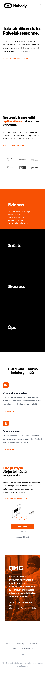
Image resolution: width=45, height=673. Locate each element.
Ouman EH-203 (22, 537)
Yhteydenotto (27, 648)
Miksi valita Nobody (12, 145)
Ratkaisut (34, 643)
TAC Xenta (22, 532)
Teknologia (21, 643)
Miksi (8, 643)
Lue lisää (7, 411)
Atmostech (22, 526)
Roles (13, 648)
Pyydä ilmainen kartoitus (14, 58)
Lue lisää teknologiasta (13, 499)
